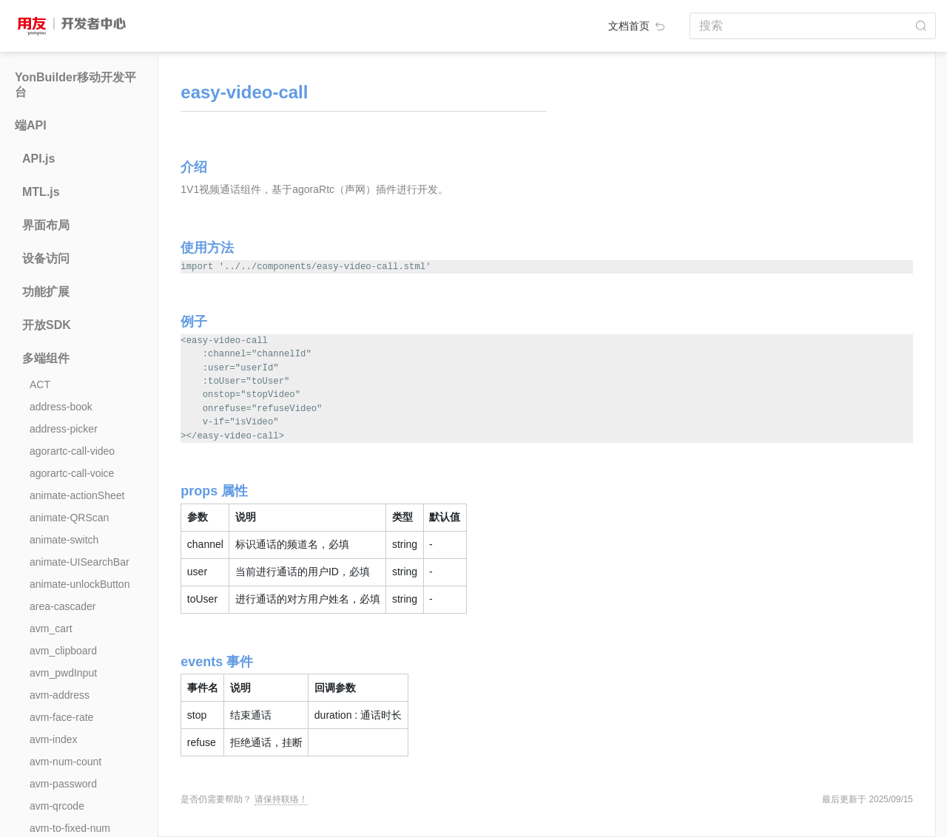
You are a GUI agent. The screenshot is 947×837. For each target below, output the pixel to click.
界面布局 (46, 225)
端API (31, 125)
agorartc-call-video (72, 451)
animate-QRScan (69, 517)
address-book (61, 407)
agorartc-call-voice (72, 473)
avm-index (54, 739)
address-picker (64, 429)
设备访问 (46, 258)
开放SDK (46, 325)
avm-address (60, 695)
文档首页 (637, 26)
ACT (40, 384)
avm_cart (51, 628)
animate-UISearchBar (79, 562)
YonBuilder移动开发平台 (75, 84)
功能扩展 (46, 291)
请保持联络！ (281, 799)
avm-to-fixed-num (70, 828)
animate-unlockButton (79, 584)
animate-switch (64, 540)
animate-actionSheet (77, 495)
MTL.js (41, 192)
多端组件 (46, 358)
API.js (38, 158)
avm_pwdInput (63, 673)
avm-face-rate (61, 717)
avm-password (63, 784)
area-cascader (63, 606)
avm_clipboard (63, 651)
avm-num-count (65, 761)
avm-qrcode (57, 806)
